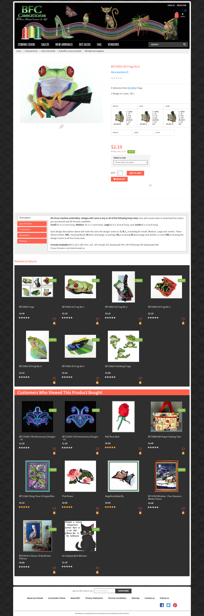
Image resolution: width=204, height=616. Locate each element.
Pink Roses (67, 496)
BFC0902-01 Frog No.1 (73, 307)
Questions (24, 235)
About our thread (35, 598)
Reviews (23, 241)
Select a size (120, 158)
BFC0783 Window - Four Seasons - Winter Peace (165, 497)
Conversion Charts (56, 598)
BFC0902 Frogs (26, 307)
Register (181, 5)
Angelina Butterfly (114, 496)
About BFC (75, 598)
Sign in (171, 5)
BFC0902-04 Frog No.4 (30, 366)
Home (18, 51)
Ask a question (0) (119, 72)
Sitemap (135, 598)
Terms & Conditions (117, 598)
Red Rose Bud (112, 437)
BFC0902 (132, 88)
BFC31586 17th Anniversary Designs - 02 (37, 438)
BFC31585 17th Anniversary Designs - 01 (80, 438)
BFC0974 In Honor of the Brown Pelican (35, 557)
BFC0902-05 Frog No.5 (73, 366)
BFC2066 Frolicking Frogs (118, 366)
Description (25, 217)
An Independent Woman (74, 556)
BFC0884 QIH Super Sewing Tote (164, 437)
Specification (25, 223)
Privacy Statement (94, 598)
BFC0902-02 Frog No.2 (116, 307)
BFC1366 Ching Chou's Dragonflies (36, 496)
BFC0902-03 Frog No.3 (159, 307)
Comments (24, 229)
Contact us (150, 598)
